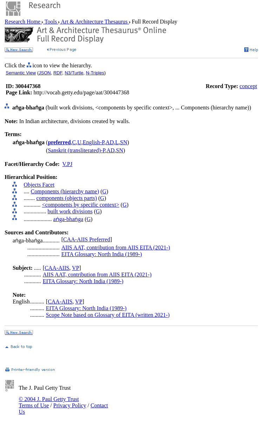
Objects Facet (39, 185)
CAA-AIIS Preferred (86, 239)
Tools (50, 22)
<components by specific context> (80, 205)
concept (248, 86)
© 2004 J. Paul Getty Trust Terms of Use (49, 402)
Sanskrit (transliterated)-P (76, 150)
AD (110, 142)
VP (75, 268)
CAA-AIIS (57, 268)
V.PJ (67, 164)
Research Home (23, 22)
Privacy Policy (69, 405)
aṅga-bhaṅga (68, 219)
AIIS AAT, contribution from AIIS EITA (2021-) (115, 247)
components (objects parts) (66, 198)
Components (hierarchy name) (65, 191)
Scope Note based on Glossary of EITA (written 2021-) (107, 315)
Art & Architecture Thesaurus (94, 22)
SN (123, 142)
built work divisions (70, 211)
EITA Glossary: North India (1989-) (101, 254)
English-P (93, 142)
